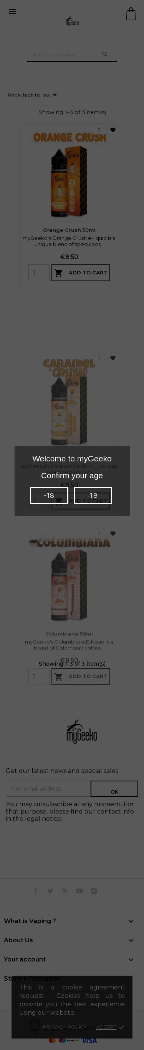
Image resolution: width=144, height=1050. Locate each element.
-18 (93, 495)
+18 (49, 495)
